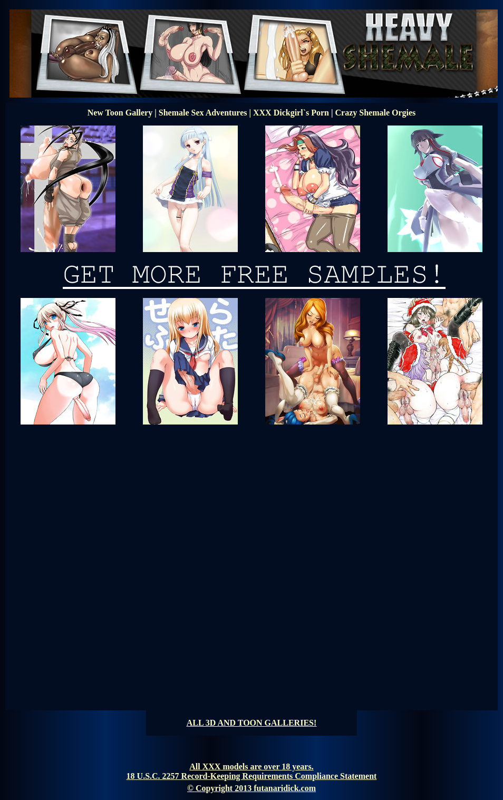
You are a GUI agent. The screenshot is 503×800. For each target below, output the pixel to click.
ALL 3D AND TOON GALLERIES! (252, 722)
